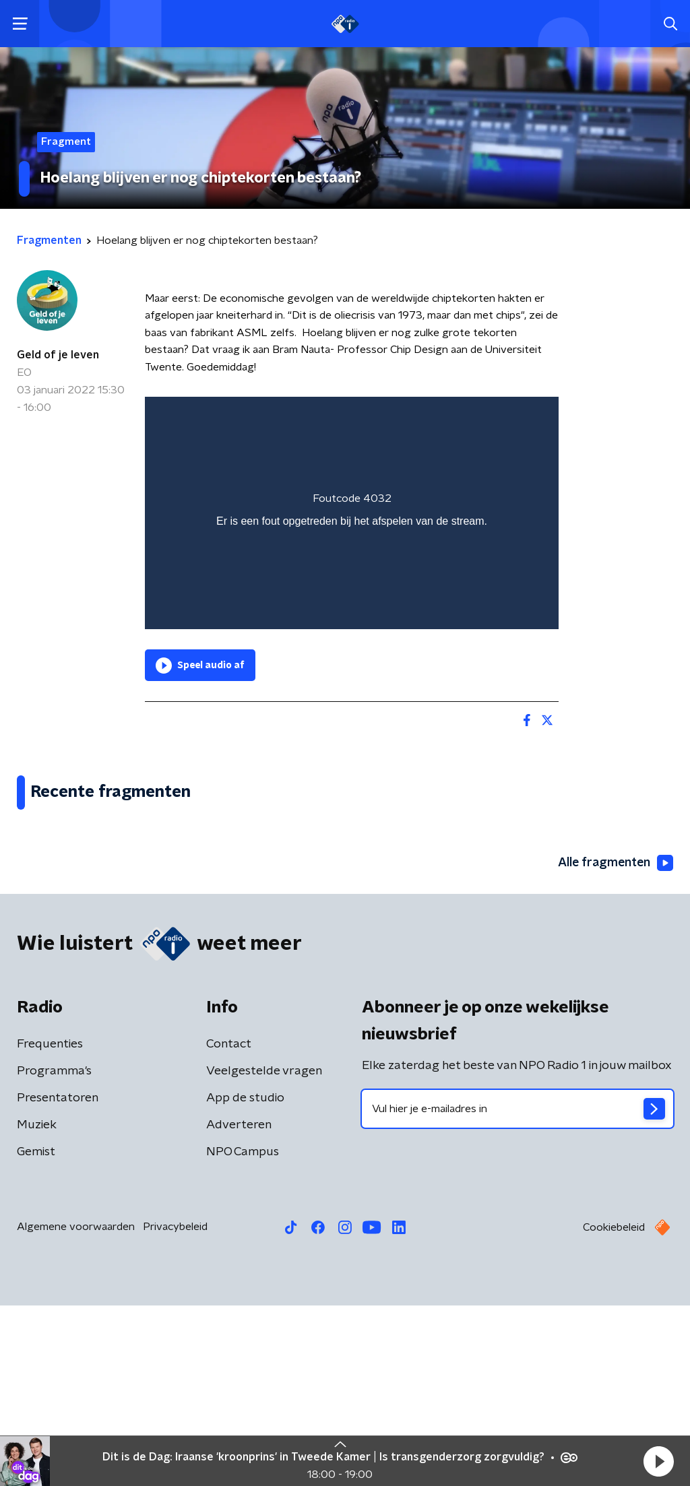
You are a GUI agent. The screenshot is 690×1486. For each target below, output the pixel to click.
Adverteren (239, 1305)
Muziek (37, 1305)
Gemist (36, 1332)
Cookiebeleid (614, 1407)
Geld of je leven (58, 355)
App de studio (245, 1278)
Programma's (54, 1252)
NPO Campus (242, 1332)
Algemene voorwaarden (76, 1407)
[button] (658, 1461)
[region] (352, 513)
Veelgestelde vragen (264, 1252)
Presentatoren (57, 1278)
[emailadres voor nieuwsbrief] (517, 1289)
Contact (228, 1225)
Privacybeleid (175, 1407)
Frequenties (50, 1225)
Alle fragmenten (614, 1044)
